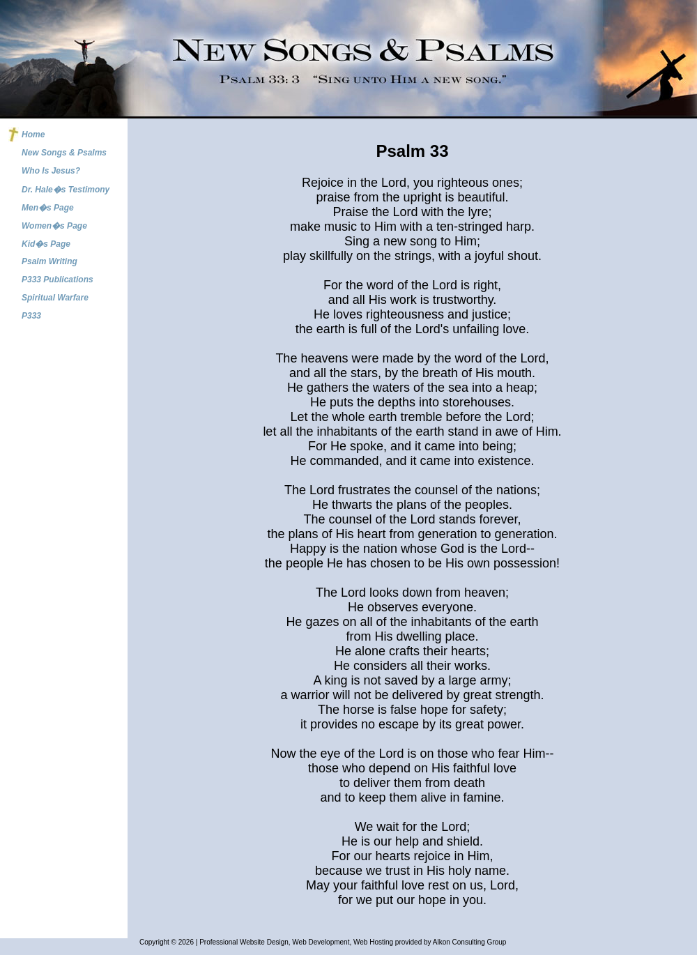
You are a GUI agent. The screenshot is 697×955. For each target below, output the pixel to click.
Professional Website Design (244, 942)
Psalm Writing (49, 261)
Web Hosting (373, 942)
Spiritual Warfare (55, 298)
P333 (31, 316)
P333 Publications (57, 279)
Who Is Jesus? (51, 171)
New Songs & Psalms (64, 153)
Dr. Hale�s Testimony (65, 189)
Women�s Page (54, 226)
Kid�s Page (46, 244)
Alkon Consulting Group (470, 942)
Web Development (320, 942)
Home (33, 134)
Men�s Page (48, 208)
